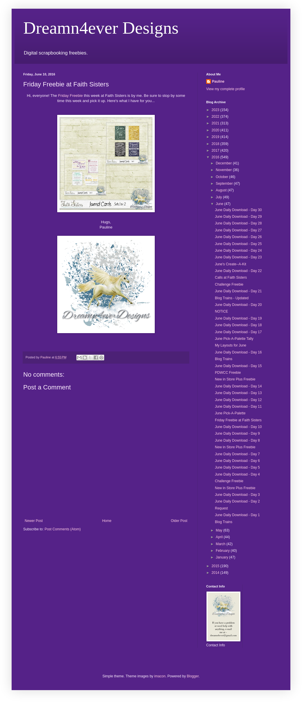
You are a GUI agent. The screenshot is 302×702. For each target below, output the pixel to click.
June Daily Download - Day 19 (238, 318)
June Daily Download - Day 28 (238, 223)
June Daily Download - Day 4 (237, 474)
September (225, 184)
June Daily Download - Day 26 (238, 237)
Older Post (179, 521)
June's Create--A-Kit (230, 264)
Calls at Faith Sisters (231, 277)
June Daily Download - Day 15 (238, 366)
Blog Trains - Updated (232, 298)
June (220, 204)
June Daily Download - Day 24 (238, 250)
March (221, 544)
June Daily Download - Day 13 (238, 393)
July (219, 197)
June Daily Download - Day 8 (237, 440)
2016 (216, 157)
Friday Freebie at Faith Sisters (238, 420)
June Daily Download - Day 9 (237, 433)
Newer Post (34, 521)
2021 (216, 123)
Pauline (218, 81)
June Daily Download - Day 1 (237, 515)
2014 (216, 573)
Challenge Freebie (229, 284)
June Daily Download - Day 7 (237, 454)
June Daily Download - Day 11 (238, 406)
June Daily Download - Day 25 (238, 244)
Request (221, 508)
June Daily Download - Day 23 (238, 257)
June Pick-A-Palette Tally (234, 339)
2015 (216, 566)
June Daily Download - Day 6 (237, 461)
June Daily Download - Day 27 (238, 230)
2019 (216, 137)
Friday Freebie (70, 95)
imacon (160, 676)
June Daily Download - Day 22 (238, 271)
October (222, 177)
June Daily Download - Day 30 (238, 210)
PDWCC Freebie (228, 373)
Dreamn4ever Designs (101, 27)
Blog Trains (223, 359)
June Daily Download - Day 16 (238, 352)
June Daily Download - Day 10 (238, 427)
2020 (216, 130)
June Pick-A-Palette (230, 413)
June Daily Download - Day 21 (238, 291)
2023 (216, 110)
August (222, 190)
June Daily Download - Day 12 (238, 400)
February (223, 551)
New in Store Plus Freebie (235, 379)
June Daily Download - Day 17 (238, 332)
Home (107, 521)
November (224, 170)
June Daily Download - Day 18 (238, 325)
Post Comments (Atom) (62, 529)
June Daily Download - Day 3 (237, 495)
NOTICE (221, 311)
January (222, 557)
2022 (216, 117)
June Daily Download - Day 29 (238, 217)
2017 (216, 150)
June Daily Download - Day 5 (237, 467)
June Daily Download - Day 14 (238, 386)
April (220, 537)
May (219, 530)
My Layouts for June (230, 345)
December (224, 163)
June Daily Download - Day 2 (237, 501)
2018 (216, 144)
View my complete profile (225, 89)
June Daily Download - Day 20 (238, 305)
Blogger (193, 676)
